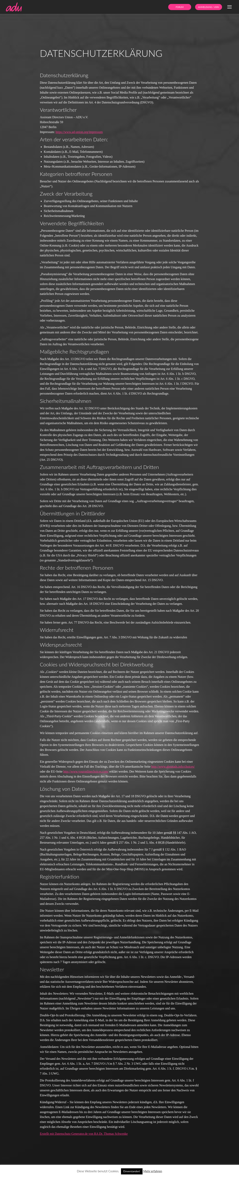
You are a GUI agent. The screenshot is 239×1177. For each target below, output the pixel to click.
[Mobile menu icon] (229, 6)
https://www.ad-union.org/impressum (79, 132)
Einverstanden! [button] (131, 1171)
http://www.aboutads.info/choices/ (173, 766)
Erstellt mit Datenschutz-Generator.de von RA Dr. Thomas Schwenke (84, 1133)
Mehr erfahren (152, 1171)
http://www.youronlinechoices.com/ (86, 771)
